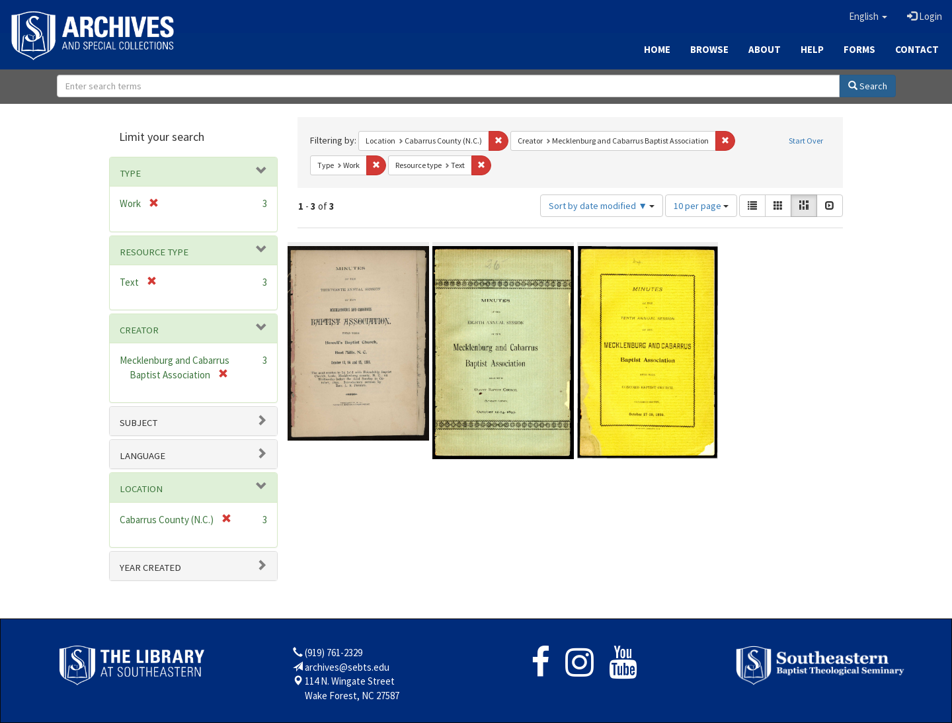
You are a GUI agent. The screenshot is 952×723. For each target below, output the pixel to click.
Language (142, 456)
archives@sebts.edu (347, 667)
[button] (868, 16)
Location (141, 489)
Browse (709, 49)
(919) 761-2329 (333, 652)
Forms (859, 49)
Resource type (154, 252)
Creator (139, 330)
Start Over (806, 141)
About (764, 49)
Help (812, 49)
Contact (917, 49)
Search (867, 86)
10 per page (701, 206)
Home (657, 49)
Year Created (150, 568)
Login (924, 16)
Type (130, 173)
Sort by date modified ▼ (601, 206)
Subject (138, 423)
